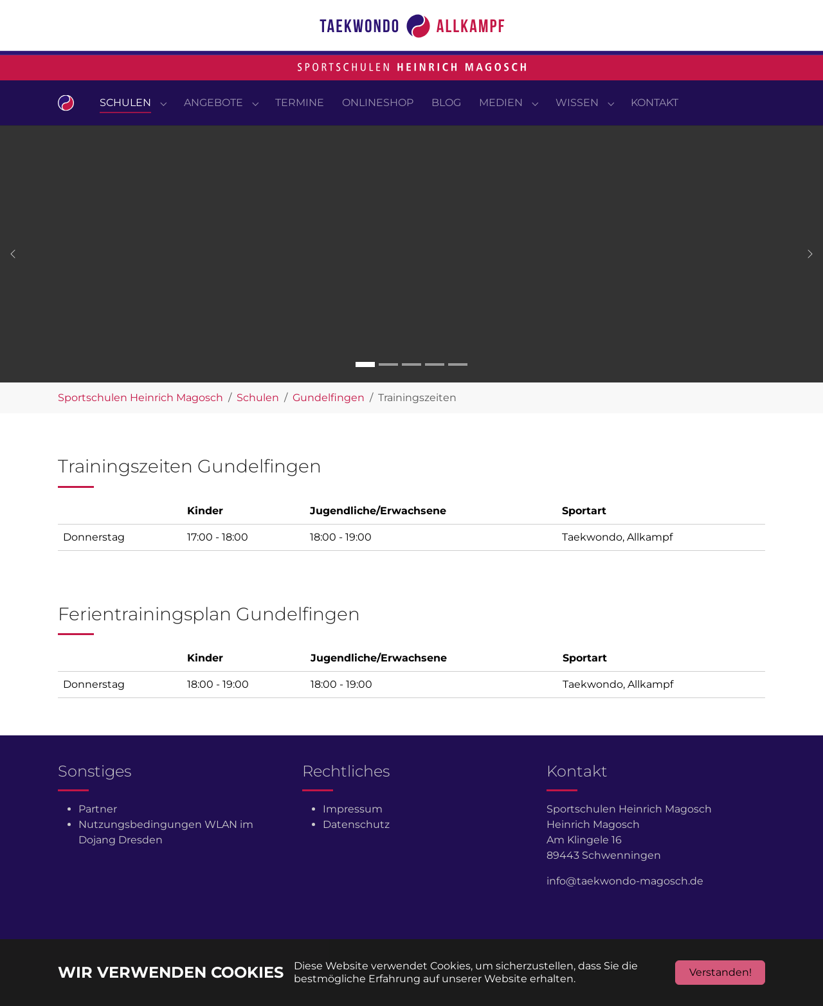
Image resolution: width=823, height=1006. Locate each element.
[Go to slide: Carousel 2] (388, 390)
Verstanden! (720, 972)
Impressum (353, 835)
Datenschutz (356, 850)
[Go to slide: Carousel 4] (434, 390)
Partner (97, 835)
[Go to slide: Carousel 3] (411, 390)
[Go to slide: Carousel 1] (365, 390)
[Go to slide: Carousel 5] (457, 390)
